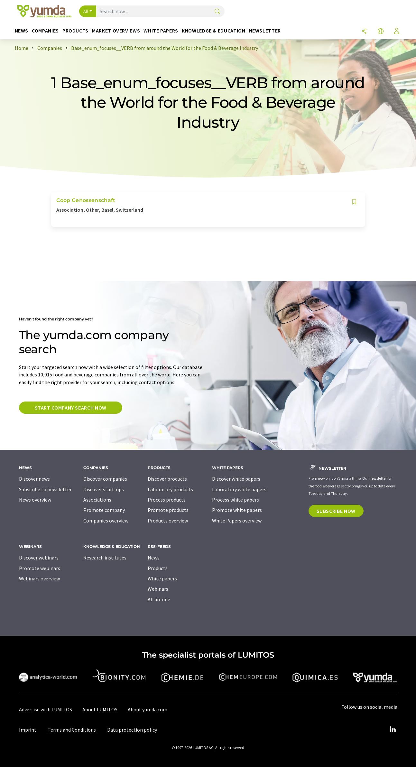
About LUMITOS (99, 709)
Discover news (34, 479)
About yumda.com (147, 709)
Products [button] (75, 31)
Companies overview (105, 520)
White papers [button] (160, 31)
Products (158, 568)
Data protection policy (132, 729)
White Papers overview (237, 520)
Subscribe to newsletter (45, 489)
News (154, 557)
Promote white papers (237, 510)
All (85, 11)
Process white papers (235, 499)
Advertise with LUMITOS (45, 709)
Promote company (104, 510)
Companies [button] (45, 31)
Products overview (168, 520)
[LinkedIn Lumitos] (392, 729)
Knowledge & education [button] (213, 31)
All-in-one (159, 599)
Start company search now (70, 407)
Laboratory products (170, 489)
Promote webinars (39, 568)
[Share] (364, 31)
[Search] (217, 11)
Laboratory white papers (239, 489)
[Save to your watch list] (354, 202)
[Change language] (380, 31)
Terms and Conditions (72, 729)
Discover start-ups (103, 489)
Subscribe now (336, 511)
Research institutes (104, 557)
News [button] (22, 31)
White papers (162, 578)
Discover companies (105, 479)
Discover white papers (236, 479)
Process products (167, 499)
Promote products (168, 510)
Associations (97, 499)
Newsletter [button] (265, 31)
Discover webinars (39, 557)
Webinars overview (39, 578)
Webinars (158, 589)
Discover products (167, 479)
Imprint (27, 729)
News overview (35, 499)
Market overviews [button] (116, 31)
